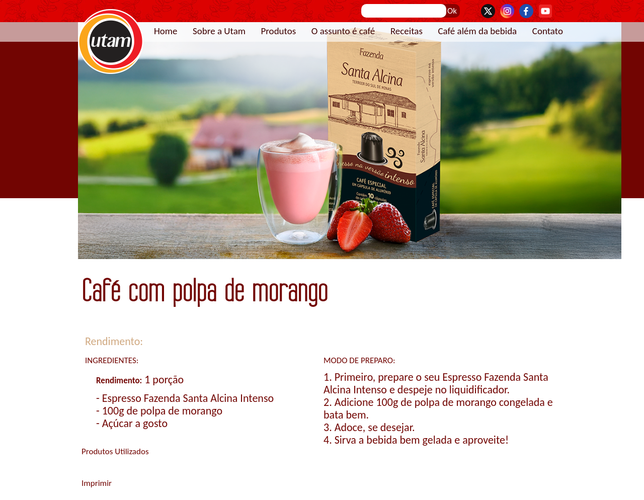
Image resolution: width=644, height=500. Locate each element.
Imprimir (97, 483)
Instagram (507, 11)
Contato (547, 31)
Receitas (406, 31)
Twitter (488, 11)
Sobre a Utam (219, 31)
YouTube (545, 11)
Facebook (526, 11)
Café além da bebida (477, 31)
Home (166, 31)
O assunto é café (343, 31)
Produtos (278, 31)
